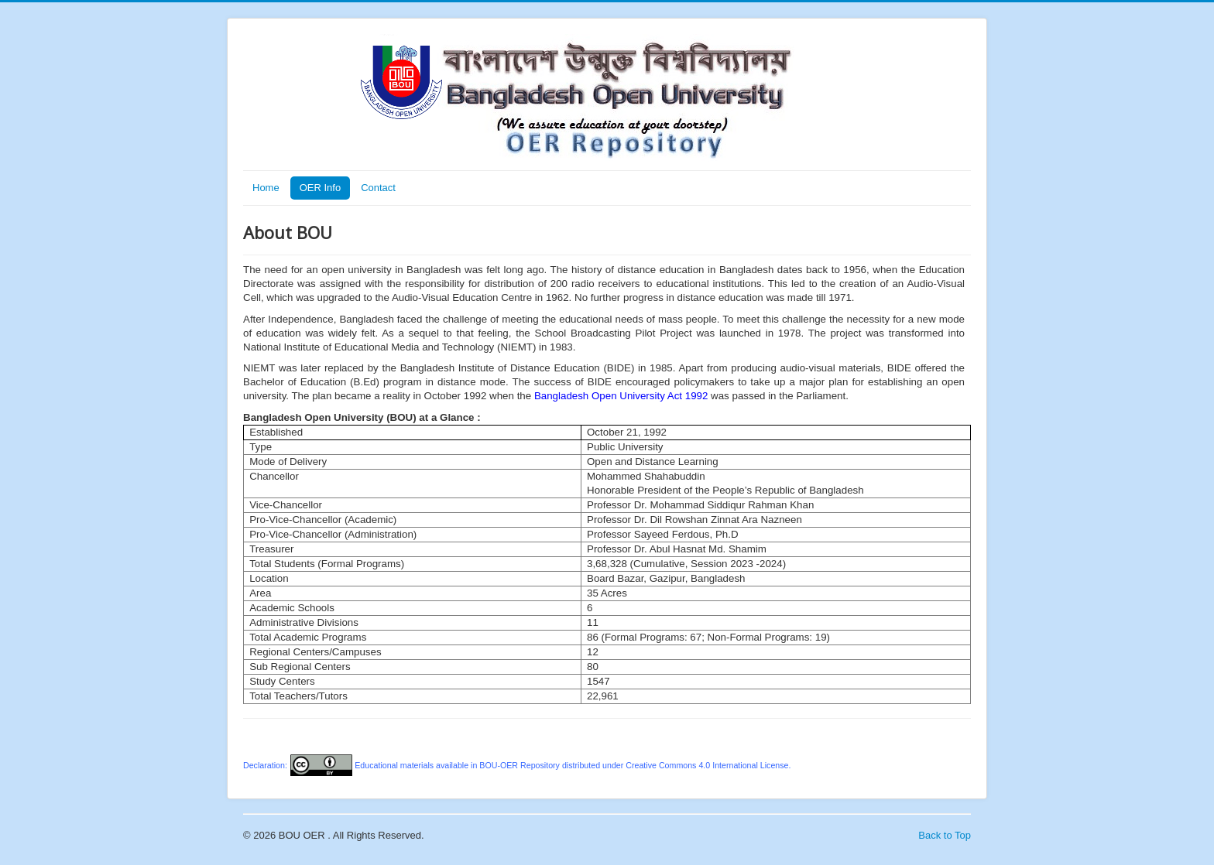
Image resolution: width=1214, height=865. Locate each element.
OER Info (320, 187)
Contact (378, 187)
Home (265, 187)
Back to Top (944, 835)
